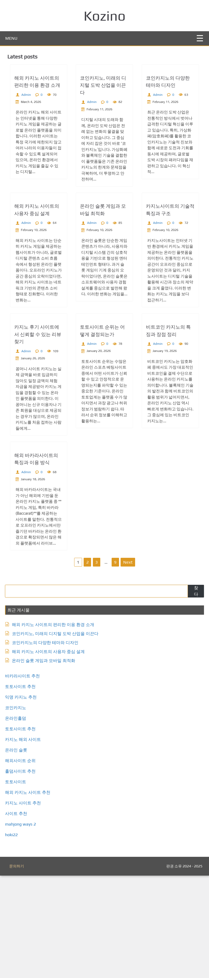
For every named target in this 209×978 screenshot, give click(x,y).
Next (127, 664)
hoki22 (13, 937)
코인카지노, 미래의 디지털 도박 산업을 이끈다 (103, 111)
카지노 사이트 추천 (24, 905)
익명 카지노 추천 (22, 799)
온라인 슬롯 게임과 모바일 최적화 (45, 763)
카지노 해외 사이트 (24, 841)
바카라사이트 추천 (24, 778)
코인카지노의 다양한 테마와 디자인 (46, 745)
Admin (27, 120)
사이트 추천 (18, 915)
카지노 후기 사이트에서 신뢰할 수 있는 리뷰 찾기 (38, 411)
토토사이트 (17, 884)
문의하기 (16, 968)
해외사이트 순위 (22, 863)
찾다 (194, 693)
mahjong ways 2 (22, 926)
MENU (11, 38)
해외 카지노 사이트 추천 (29, 894)
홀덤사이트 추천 (22, 873)
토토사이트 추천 (22, 788)
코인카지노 (17, 810)
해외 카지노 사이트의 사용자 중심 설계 (49, 754)
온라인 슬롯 (18, 852)
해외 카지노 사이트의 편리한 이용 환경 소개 (54, 727)
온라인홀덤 (17, 820)
